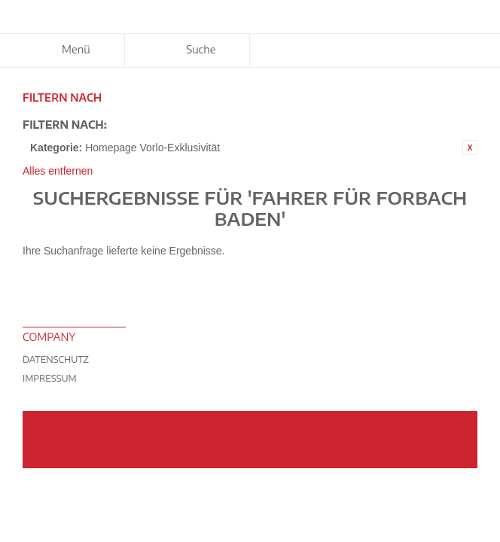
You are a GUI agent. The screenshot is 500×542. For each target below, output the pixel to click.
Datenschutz (56, 359)
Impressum (50, 378)
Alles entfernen (58, 171)
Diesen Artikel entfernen (469, 147)
